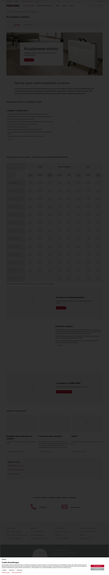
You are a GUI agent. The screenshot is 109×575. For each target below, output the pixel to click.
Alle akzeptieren (97, 566)
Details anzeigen (5, 572)
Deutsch (4, 559)
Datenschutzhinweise (17, 572)
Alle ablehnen (97, 569)
